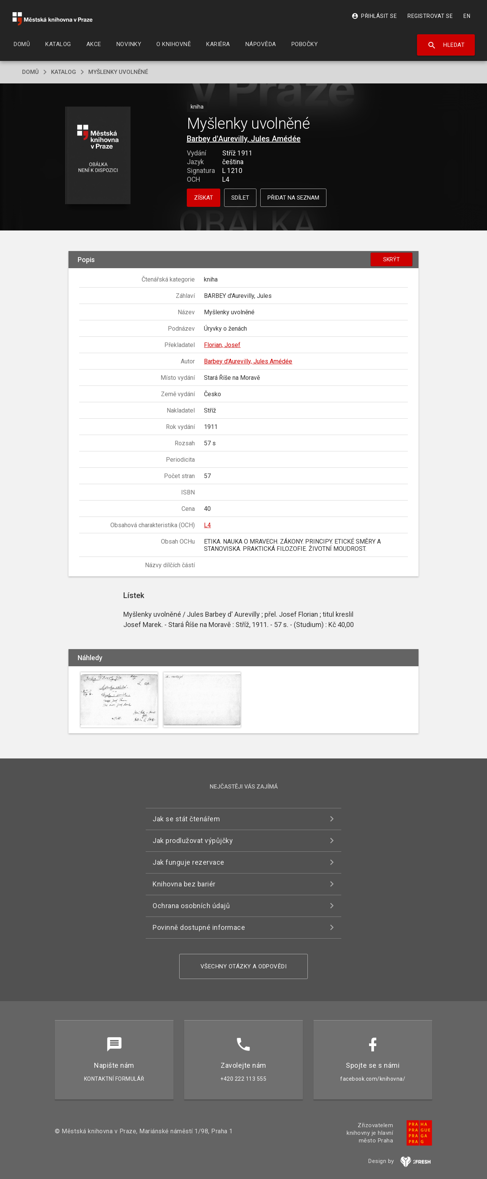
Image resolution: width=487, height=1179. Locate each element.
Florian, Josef (222, 345)
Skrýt (391, 259)
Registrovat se (430, 16)
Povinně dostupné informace (199, 927)
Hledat (446, 45)
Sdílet (240, 197)
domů (30, 72)
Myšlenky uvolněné (118, 72)
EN (466, 16)
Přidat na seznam (293, 197)
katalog (63, 72)
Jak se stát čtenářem (186, 819)
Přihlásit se (374, 16)
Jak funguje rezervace (188, 862)
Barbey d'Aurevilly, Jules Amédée (244, 138)
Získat (203, 197)
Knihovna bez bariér (184, 884)
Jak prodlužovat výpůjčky (193, 841)
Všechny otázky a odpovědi (244, 966)
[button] (98, 156)
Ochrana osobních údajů (191, 906)
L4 (207, 525)
